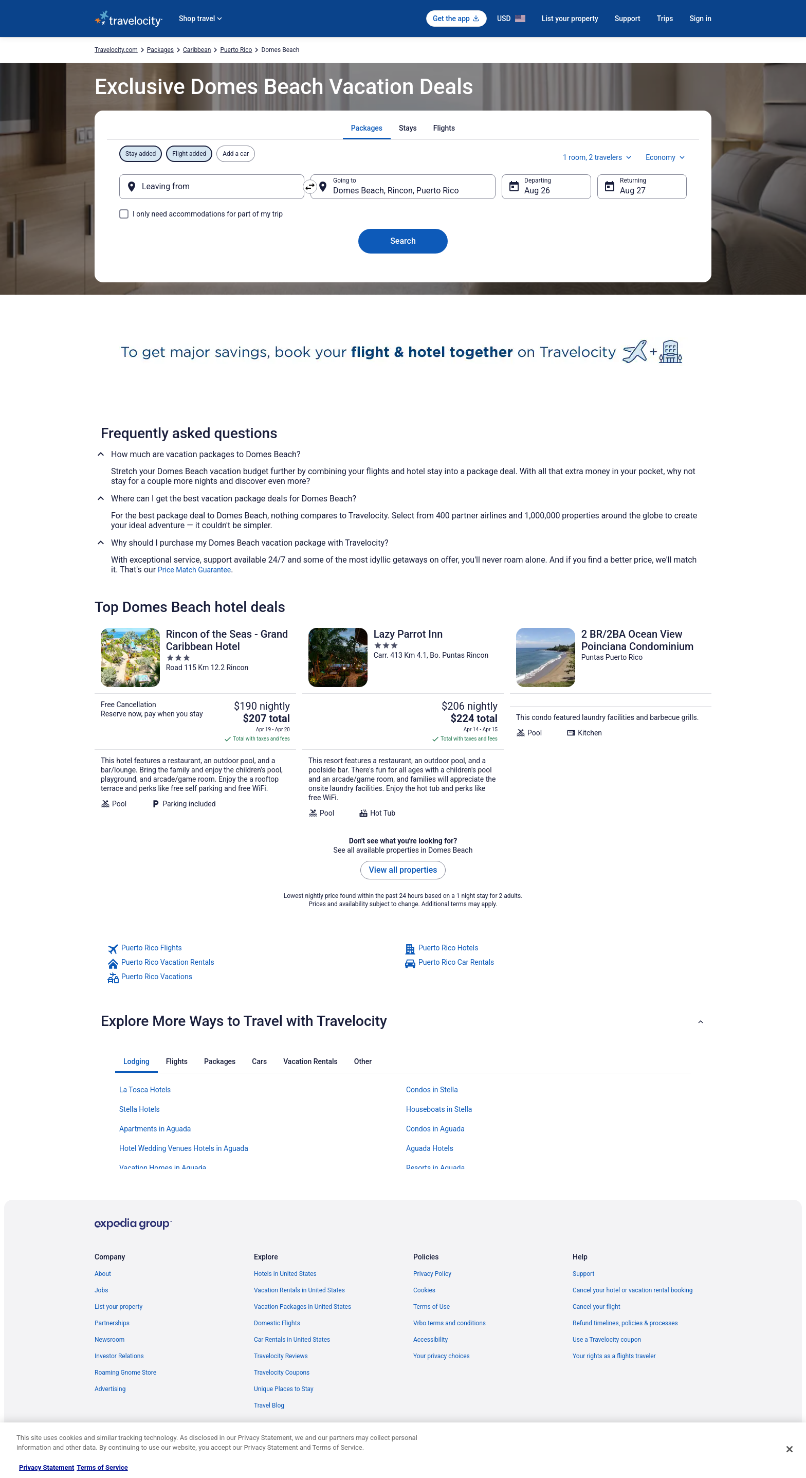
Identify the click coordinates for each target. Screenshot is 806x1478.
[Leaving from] (211, 186)
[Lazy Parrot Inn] (403, 723)
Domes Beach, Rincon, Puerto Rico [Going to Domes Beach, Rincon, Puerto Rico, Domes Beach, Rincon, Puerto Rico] (396, 190)
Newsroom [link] (109, 1339)
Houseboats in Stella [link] (439, 1109)
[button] (403, 1021)
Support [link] (583, 1273)
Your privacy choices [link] (441, 1356)
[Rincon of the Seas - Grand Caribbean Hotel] (195, 723)
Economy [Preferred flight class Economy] (666, 157)
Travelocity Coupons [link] (281, 1372)
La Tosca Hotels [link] (145, 1090)
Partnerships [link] (112, 1323)
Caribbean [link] (197, 49)
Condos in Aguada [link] (435, 1129)
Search (403, 241)
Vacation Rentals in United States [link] (299, 1290)
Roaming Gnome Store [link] (125, 1372)
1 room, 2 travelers (598, 157)
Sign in (700, 18)
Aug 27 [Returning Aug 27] (633, 190)
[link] (254, 949)
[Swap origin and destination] (310, 186)
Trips (665, 18)
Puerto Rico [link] (236, 49)
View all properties (403, 870)
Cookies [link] (424, 1290)
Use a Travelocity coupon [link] (607, 1339)
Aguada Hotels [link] (429, 1148)
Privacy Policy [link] (432, 1273)
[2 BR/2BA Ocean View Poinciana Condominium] (610, 723)
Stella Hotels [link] (139, 1109)
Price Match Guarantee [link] (194, 570)
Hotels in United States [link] (285, 1273)
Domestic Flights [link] (277, 1323)
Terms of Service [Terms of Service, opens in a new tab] (102, 1467)
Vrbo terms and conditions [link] (449, 1323)
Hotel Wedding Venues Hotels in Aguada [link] (183, 1148)
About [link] (103, 1273)
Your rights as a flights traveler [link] (614, 1356)
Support (627, 18)
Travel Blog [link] (269, 1405)
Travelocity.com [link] (116, 49)
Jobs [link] (101, 1290)
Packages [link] (160, 49)
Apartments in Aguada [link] (155, 1129)
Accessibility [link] (430, 1339)
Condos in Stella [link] (432, 1090)
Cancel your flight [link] (596, 1306)
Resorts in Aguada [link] (435, 1168)
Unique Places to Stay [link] (284, 1389)
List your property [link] (118, 1306)
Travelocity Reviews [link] (281, 1356)
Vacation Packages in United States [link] (302, 1306)
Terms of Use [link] (431, 1306)
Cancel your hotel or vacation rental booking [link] (633, 1290)
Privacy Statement (46, 1467)
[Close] (789, 1449)
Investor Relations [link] (119, 1356)
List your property (570, 18)
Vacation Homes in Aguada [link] (162, 1168)
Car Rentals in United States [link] (292, 1339)
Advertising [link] (110, 1389)
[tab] (367, 128)
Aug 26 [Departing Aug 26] (537, 190)
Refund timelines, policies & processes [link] (625, 1323)
